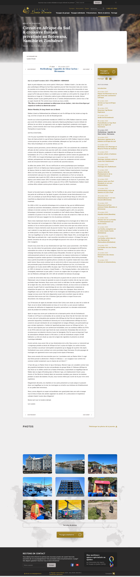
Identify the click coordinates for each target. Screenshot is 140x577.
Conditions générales (56, 575)
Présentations (91, 13)
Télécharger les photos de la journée (103, 426)
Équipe (87, 8)
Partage (114, 13)
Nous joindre (79, 8)
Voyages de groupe (63, 13)
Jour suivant (85, 69)
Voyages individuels (78, 13)
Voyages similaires (104, 72)
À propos (71, 8)
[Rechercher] (97, 8)
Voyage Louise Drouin (57, 574)
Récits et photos (104, 13)
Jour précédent (32, 69)
